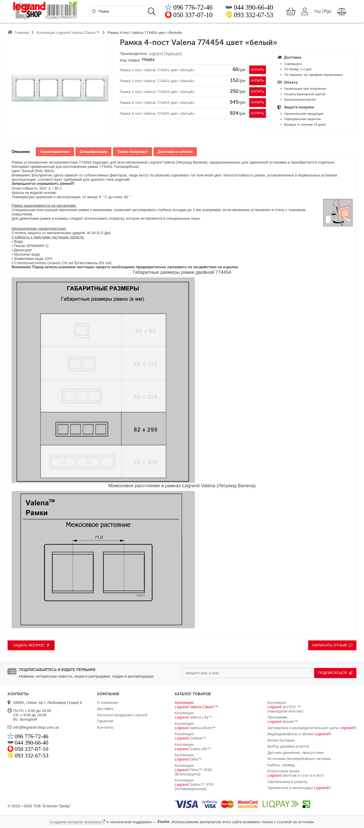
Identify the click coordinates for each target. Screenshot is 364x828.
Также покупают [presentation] (132, 152)
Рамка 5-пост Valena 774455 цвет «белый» (157, 113)
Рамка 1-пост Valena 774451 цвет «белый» (157, 70)
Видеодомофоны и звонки (299, 734)
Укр (323, 11)
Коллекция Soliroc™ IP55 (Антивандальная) (194, 784)
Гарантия (105, 721)
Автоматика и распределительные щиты (311, 728)
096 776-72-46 (187, 7)
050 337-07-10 (187, 15)
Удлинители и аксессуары (299, 788)
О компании (107, 702)
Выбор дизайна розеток (288, 746)
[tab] (21, 151)
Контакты (105, 727)
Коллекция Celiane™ (190, 736)
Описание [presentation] (21, 152)
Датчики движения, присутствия (295, 752)
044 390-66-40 (253, 7)
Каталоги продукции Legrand (122, 715)
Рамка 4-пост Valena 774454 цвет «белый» (157, 103)
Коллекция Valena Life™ (193, 715)
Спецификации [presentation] (93, 152)
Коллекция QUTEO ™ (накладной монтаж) (285, 706)
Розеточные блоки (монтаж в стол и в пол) (295, 773)
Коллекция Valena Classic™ (196, 704)
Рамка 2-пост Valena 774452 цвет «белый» (157, 81)
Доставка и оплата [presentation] (175, 152)
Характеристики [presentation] (55, 152)
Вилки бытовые (281, 740)
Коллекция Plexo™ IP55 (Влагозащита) (193, 769)
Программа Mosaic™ (282, 719)
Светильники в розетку (287, 781)
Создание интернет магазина (75, 822)
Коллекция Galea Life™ (193, 746)
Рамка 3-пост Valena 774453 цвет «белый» (157, 91)
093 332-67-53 (253, 15)
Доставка (105, 708)
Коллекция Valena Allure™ (195, 725)
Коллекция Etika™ (188, 757)
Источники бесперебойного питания (299, 758)
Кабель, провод (281, 765)
